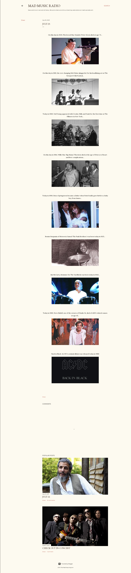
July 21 (46, 496)
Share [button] (23, 20)
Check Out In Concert (56, 548)
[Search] (107, 5)
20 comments (51, 500)
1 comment (50, 551)
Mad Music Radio (44, 5)
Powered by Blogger (65, 564)
